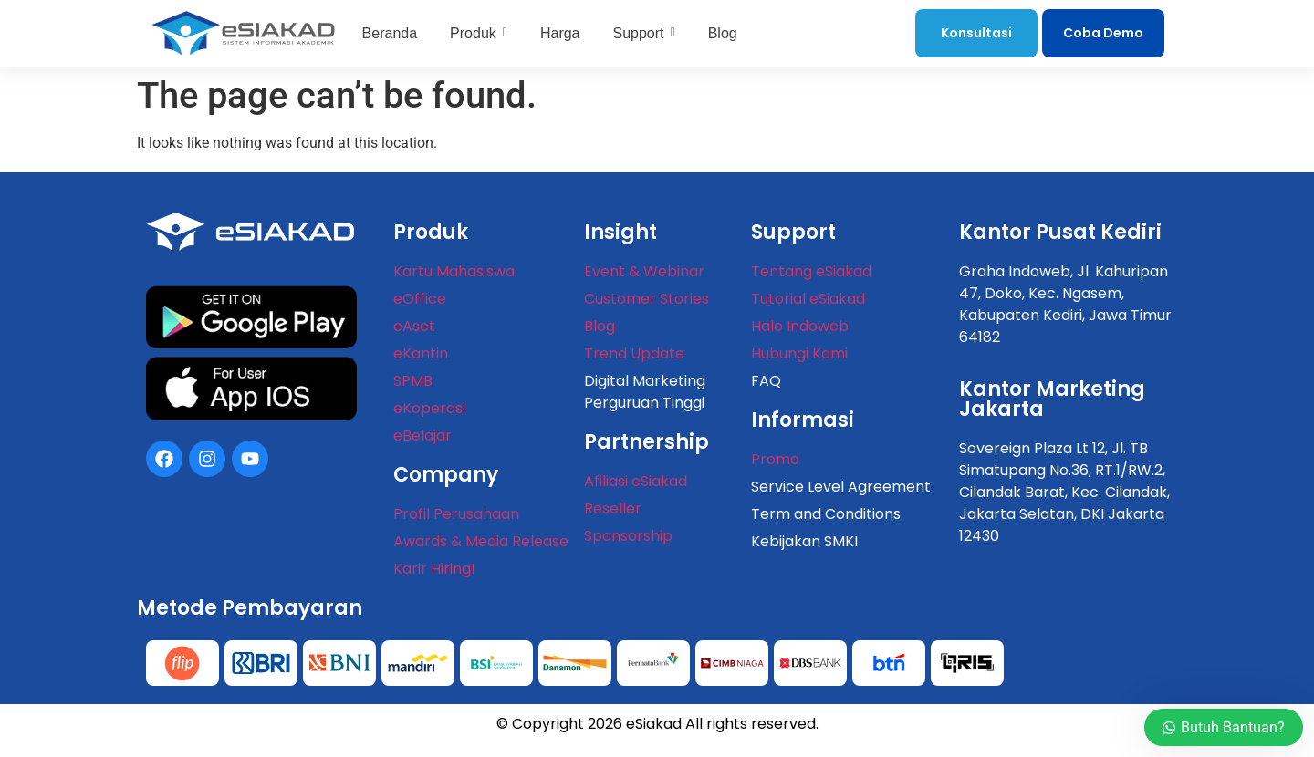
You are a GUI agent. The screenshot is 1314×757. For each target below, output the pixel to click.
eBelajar (422, 435)
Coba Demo (1103, 33)
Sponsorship (628, 535)
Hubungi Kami (799, 353)
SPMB (413, 380)
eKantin (420, 353)
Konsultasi (976, 33)
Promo (775, 459)
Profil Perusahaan (456, 513)
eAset (414, 326)
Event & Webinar (644, 271)
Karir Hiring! (434, 568)
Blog (599, 326)
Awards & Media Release (480, 541)
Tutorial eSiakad (808, 298)
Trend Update (634, 353)
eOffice (419, 298)
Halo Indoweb (800, 326)
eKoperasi (429, 408)
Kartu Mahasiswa (454, 271)
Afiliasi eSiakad (635, 481)
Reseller (612, 508)
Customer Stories (646, 298)
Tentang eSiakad (811, 271)
